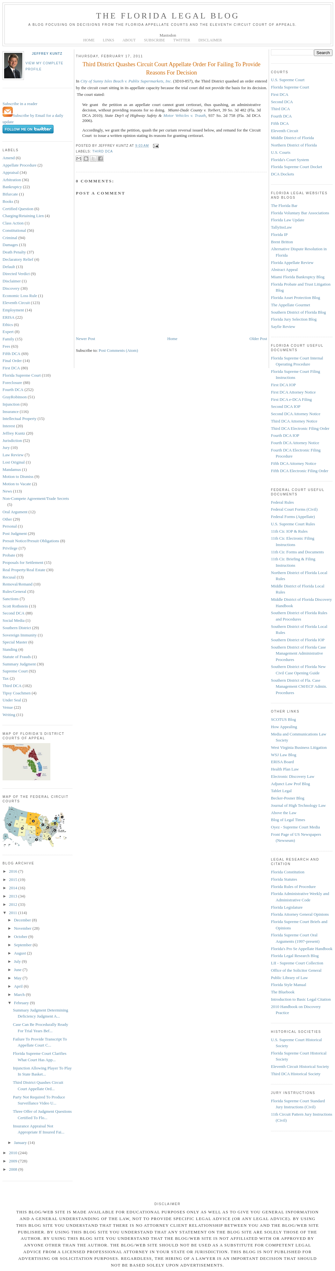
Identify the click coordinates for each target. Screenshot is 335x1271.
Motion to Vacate (17, 483)
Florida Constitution (287, 872)
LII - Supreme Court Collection (297, 963)
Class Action (13, 223)
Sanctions (11, 598)
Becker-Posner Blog (287, 798)
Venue (8, 707)
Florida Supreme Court (22, 375)
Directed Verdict (16, 273)
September (23, 944)
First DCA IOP (283, 384)
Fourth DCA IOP (285, 435)
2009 (13, 1161)
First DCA (11, 368)
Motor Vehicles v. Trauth (184, 115)
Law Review (13, 454)
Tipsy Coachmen (17, 693)
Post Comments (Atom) (118, 350)
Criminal (10, 237)
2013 (13, 896)
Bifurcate (10, 194)
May (18, 978)
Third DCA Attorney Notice (294, 421)
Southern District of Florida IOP (297, 639)
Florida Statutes (284, 879)
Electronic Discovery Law (292, 776)
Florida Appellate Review (292, 262)
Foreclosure (12, 382)
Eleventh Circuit (16, 302)
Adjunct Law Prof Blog (290, 783)
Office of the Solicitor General (296, 970)
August (20, 953)
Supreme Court (15, 671)
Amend (9, 157)
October (21, 936)
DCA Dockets (282, 174)
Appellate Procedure (19, 165)
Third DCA (12, 685)
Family (8, 339)
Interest (9, 425)
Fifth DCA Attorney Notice (293, 463)
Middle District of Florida (292, 137)
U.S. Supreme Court (287, 79)
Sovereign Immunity (20, 635)
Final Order (12, 360)
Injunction (11, 404)
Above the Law (283, 812)
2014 (13, 887)
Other (7, 519)
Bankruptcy (12, 186)
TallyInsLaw (281, 227)
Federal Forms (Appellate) (293, 516)
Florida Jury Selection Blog (294, 319)
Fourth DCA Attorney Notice (295, 442)
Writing (9, 714)
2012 (13, 904)
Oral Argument (15, 511)
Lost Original (14, 462)
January (21, 1142)
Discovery (11, 288)
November (23, 928)
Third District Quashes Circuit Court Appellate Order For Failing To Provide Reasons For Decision (171, 68)
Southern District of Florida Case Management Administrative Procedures (298, 653)
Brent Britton (282, 241)
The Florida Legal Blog (168, 15)
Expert (8, 331)
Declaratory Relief (18, 259)
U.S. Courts (280, 152)
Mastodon (168, 35)
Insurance (11, 411)
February (22, 1002)
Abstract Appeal (284, 269)
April (19, 986)
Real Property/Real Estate (24, 569)
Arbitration (12, 179)
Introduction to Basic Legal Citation (301, 999)
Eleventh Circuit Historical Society (300, 1066)
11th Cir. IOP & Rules (289, 531)
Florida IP (279, 234)
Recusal (9, 577)
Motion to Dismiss (18, 476)
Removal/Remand (18, 584)
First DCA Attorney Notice (293, 392)
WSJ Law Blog (283, 754)
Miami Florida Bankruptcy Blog (297, 276)
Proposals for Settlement (23, 562)
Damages (10, 244)
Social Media (14, 620)
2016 (13, 871)
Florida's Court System (290, 159)
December (23, 920)
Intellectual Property (20, 418)
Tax (6, 678)
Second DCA (14, 613)
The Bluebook (283, 992)
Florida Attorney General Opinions (300, 914)
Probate (9, 555)
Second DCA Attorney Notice (295, 413)
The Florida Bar (284, 205)
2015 (13, 879)
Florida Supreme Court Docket (296, 166)
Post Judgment (15, 533)
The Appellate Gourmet (290, 304)
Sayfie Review (283, 326)
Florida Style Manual (288, 984)
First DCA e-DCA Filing (291, 399)
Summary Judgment (19, 664)
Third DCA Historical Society (296, 1073)
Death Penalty (14, 252)
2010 (13, 1152)
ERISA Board (282, 761)
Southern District (17, 627)
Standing (10, 649)
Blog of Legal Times (288, 819)
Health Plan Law (285, 769)
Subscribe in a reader (20, 103)
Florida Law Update (287, 219)
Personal (10, 526)
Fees (6, 346)
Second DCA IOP (285, 406)
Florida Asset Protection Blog (295, 297)
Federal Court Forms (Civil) (294, 509)
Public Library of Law (289, 977)
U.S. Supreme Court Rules (293, 524)
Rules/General (14, 591)
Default (9, 266)
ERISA (9, 317)
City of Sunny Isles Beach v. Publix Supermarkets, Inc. (126, 81)
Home (172, 338)
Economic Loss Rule (20, 295)
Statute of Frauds (17, 656)
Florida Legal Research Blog (295, 955)
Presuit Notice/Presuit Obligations (31, 540)
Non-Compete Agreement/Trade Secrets (36, 498)
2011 (13, 912)
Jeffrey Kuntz (47, 53)
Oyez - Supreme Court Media (295, 827)
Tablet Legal (281, 790)
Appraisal (11, 172)
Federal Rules (282, 502)
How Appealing (284, 726)
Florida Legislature (286, 907)
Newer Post (85, 338)
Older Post (258, 338)
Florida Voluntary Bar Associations (300, 212)
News (7, 491)
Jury (6, 447)
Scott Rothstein (15, 606)
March (20, 994)
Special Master (15, 642)
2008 (13, 1169)
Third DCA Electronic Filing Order (300, 428)
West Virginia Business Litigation (299, 747)
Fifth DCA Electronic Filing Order (299, 470)
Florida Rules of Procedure (293, 886)
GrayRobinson (15, 396)
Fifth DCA (11, 353)
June (18, 969)
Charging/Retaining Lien (23, 215)
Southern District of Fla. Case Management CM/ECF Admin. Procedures (299, 686)
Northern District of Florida (294, 145)
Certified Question (18, 208)
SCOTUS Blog (283, 719)
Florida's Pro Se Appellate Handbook (301, 948)
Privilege (10, 548)
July (18, 961)
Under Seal (12, 700)
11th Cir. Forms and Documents (297, 552)
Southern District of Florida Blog (298, 312)
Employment (13, 310)
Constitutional (14, 230)
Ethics (8, 324)
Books (8, 201)
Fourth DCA (13, 389)
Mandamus (12, 469)
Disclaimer (12, 281)
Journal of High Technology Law (298, 805)
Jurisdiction (12, 440)
